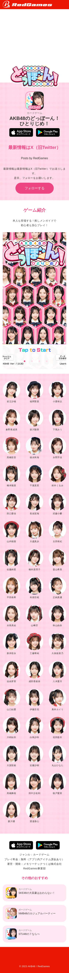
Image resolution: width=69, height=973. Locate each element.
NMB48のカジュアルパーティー (31, 913)
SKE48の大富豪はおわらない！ (30, 892)
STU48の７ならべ (23, 933)
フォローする (35, 188)
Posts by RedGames (34, 158)
